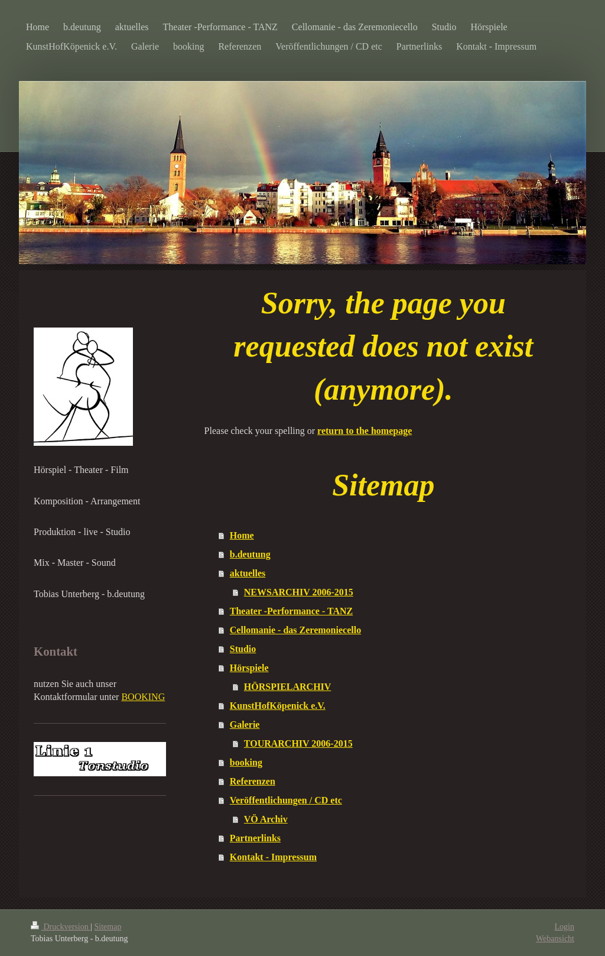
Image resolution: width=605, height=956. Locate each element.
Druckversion (60, 926)
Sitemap (108, 926)
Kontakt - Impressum (273, 857)
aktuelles (247, 573)
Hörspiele (249, 668)
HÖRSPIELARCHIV (287, 687)
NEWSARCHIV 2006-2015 (298, 592)
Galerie (245, 725)
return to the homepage (364, 431)
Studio (243, 649)
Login (564, 926)
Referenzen (252, 781)
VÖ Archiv (266, 819)
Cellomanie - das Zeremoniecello (295, 630)
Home (242, 535)
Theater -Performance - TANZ (291, 611)
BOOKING (143, 697)
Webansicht (555, 938)
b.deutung (250, 554)
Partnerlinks (255, 838)
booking (246, 762)
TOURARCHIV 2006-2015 (298, 743)
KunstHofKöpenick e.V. (278, 706)
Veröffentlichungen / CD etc (286, 800)
